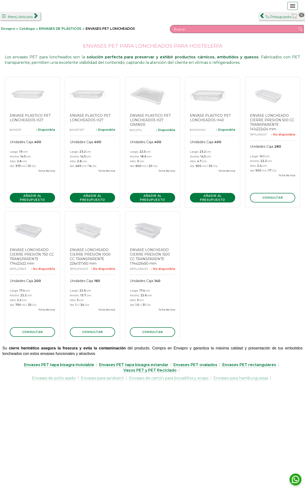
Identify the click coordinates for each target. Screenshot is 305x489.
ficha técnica (47, 170)
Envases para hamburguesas (241, 378)
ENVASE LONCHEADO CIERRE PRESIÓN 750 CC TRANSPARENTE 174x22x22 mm (32, 257)
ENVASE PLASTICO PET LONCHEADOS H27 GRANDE (150, 120)
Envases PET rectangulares (249, 365)
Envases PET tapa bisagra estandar (133, 365)
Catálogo (27, 28)
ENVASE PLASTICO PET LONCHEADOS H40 (210, 117)
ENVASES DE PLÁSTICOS (60, 28)
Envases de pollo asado (54, 378)
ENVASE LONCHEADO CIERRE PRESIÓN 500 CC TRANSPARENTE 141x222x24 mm (272, 122)
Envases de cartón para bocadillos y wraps (168, 378)
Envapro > (10, 28)
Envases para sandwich (102, 378)
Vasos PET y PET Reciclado (150, 370)
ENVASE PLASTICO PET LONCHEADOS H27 (30, 117)
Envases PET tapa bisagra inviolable (59, 365)
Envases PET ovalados (195, 365)
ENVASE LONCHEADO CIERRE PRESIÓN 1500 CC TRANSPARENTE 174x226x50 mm (150, 257)
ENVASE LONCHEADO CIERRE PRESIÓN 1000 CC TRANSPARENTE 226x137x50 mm (90, 257)
